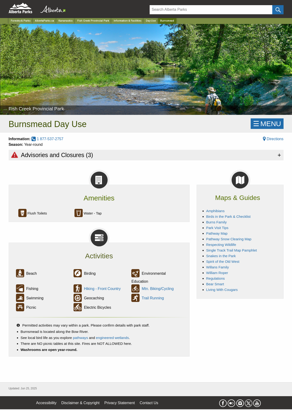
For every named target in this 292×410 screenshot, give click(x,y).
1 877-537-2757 (47, 139)
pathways (80, 338)
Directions (273, 139)
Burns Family (216, 222)
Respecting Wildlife (221, 245)
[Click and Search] (277, 9)
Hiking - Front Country (102, 289)
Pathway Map (217, 233)
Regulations (215, 278)
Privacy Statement (119, 403)
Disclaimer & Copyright (80, 403)
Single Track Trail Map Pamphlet (231, 250)
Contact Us (149, 403)
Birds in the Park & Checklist (228, 216)
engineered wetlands (112, 338)
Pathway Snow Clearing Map (229, 239)
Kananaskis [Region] (65, 20)
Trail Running (153, 298)
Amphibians (215, 211)
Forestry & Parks (21, 20)
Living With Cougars (222, 290)
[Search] (211, 9)
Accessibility (46, 403)
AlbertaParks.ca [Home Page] (44, 20)
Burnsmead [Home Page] (167, 20)
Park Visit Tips (217, 228)
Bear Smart (215, 284)
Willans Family (217, 267)
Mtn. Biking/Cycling (158, 289)
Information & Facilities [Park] (127, 20)
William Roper (217, 273)
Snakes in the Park (221, 256)
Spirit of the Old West (222, 261)
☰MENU (267, 124)
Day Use (151, 20)
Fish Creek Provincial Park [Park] (93, 20)
